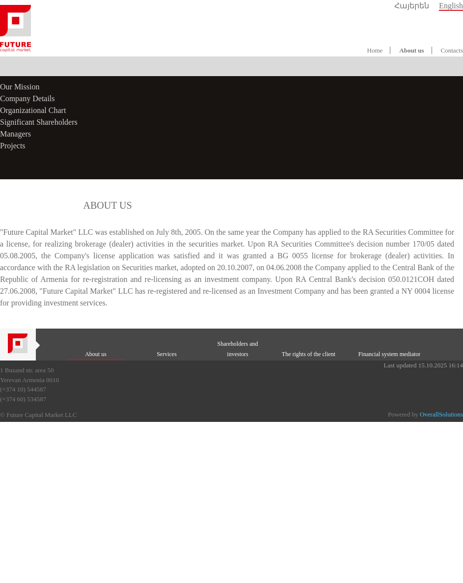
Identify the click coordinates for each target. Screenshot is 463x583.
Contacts (452, 50)
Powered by (425, 414)
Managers (15, 134)
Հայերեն (411, 5)
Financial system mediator (389, 354)
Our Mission (19, 87)
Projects (13, 145)
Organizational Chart (33, 110)
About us (411, 50)
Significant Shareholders (39, 122)
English (451, 5)
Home (375, 50)
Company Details (27, 98)
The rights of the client (308, 354)
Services (167, 354)
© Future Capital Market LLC (38, 414)
